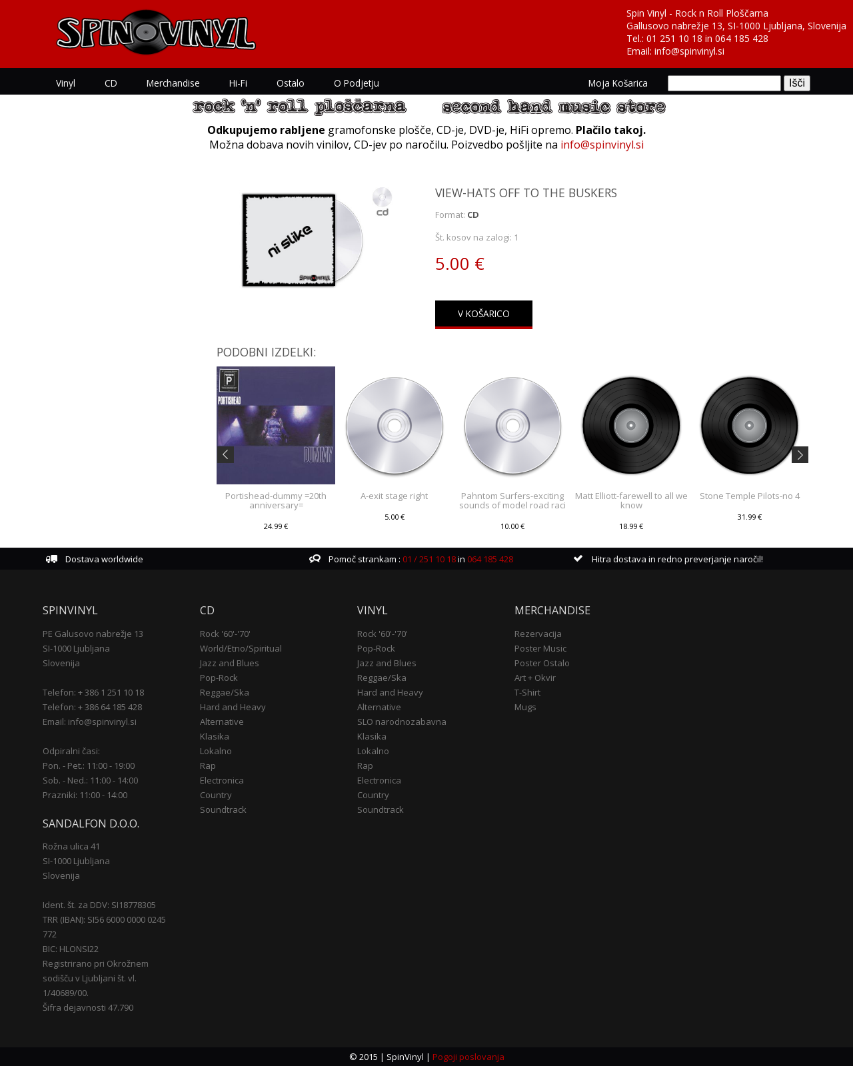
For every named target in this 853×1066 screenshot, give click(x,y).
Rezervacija (538, 634)
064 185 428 (741, 38)
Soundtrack (223, 809)
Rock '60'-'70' (225, 634)
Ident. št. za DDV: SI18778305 (99, 905)
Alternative (222, 722)
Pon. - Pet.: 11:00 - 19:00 (89, 766)
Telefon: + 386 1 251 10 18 (93, 692)
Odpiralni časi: (71, 751)
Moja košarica (618, 83)
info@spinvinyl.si (689, 51)
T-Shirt (527, 692)
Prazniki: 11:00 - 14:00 (85, 795)
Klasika (214, 736)
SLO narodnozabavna (401, 722)
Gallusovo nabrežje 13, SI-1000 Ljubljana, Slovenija (736, 25)
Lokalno (216, 751)
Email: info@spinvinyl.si (90, 722)
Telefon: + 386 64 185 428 (92, 707)
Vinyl (65, 83)
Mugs (525, 707)
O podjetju (356, 83)
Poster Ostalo (542, 663)
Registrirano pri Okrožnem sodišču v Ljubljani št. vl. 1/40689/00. (96, 978)
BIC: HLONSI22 (71, 949)
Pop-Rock (219, 678)
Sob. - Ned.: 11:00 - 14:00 (90, 780)
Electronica (222, 780)
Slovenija (61, 663)
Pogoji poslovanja (468, 1057)
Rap (208, 766)
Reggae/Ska (224, 692)
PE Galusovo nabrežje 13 (93, 634)
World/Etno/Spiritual (241, 648)
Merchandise (173, 83)
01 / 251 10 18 (428, 559)
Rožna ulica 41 (71, 846)
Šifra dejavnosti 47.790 (88, 1007)
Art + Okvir (535, 678)
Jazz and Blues (229, 663)
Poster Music (540, 648)
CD (111, 83)
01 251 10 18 (674, 38)
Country (216, 795)
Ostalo (291, 83)
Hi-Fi (238, 83)
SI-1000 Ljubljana (76, 648)
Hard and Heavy (233, 707)
